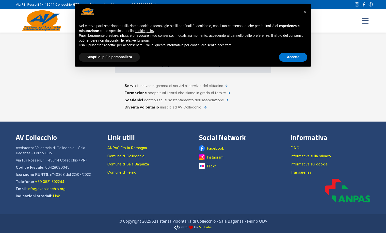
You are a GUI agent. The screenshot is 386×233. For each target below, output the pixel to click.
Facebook (215, 148)
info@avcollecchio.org (46, 188)
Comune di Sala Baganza (128, 164)
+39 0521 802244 (49, 181)
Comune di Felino (121, 172)
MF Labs (205, 227)
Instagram (215, 157)
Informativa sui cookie (309, 164)
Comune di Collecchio (126, 156)
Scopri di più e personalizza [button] (109, 57)
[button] (365, 21)
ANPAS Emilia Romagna (127, 147)
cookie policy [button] (144, 31)
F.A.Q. (295, 147)
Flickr (211, 166)
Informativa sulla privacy (310, 156)
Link (56, 196)
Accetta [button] (293, 57)
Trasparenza (300, 172)
